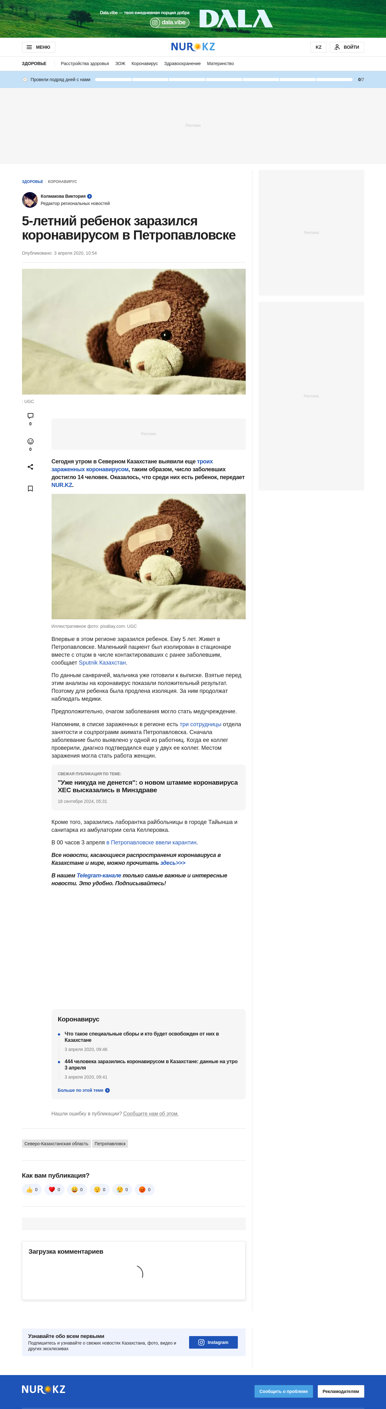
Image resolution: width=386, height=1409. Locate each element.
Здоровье (34, 63)
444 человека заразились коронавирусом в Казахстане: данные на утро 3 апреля (151, 1064)
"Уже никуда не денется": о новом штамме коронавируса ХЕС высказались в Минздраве (148, 786)
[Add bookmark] (30, 488)
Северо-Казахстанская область (56, 1143)
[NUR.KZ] (193, 47)
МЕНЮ (37, 47)
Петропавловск (110, 1143)
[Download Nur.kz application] (193, 19)
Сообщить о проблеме (284, 1373)
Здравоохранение (182, 63)
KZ (318, 47)
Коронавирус (144, 63)
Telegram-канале (99, 875)
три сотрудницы (200, 724)
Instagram (213, 1325)
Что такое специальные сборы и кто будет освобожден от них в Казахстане (142, 1037)
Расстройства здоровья (85, 63)
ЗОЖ (120, 63)
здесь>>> (172, 863)
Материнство (220, 63)
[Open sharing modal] (30, 466)
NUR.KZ (62, 485)
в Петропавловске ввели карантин (151, 842)
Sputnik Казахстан (102, 663)
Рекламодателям (341, 1373)
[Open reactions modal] (30, 445)
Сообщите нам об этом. (151, 1113)
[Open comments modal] (30, 419)
